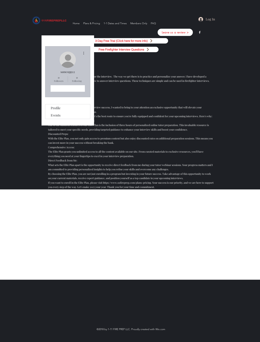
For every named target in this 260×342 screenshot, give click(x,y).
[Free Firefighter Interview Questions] (124, 49)
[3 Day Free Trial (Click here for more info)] (124, 41)
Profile (55, 108)
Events (55, 115)
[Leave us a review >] (175, 32)
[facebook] (200, 32)
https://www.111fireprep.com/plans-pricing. (127, 182)
